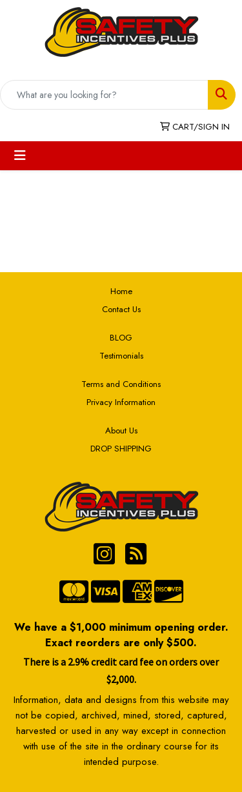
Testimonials (121, 356)
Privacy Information (121, 402)
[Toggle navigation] (20, 155)
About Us (121, 430)
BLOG (121, 338)
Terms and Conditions (121, 384)
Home (121, 291)
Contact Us (121, 309)
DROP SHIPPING (121, 448)
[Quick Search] (104, 95)
